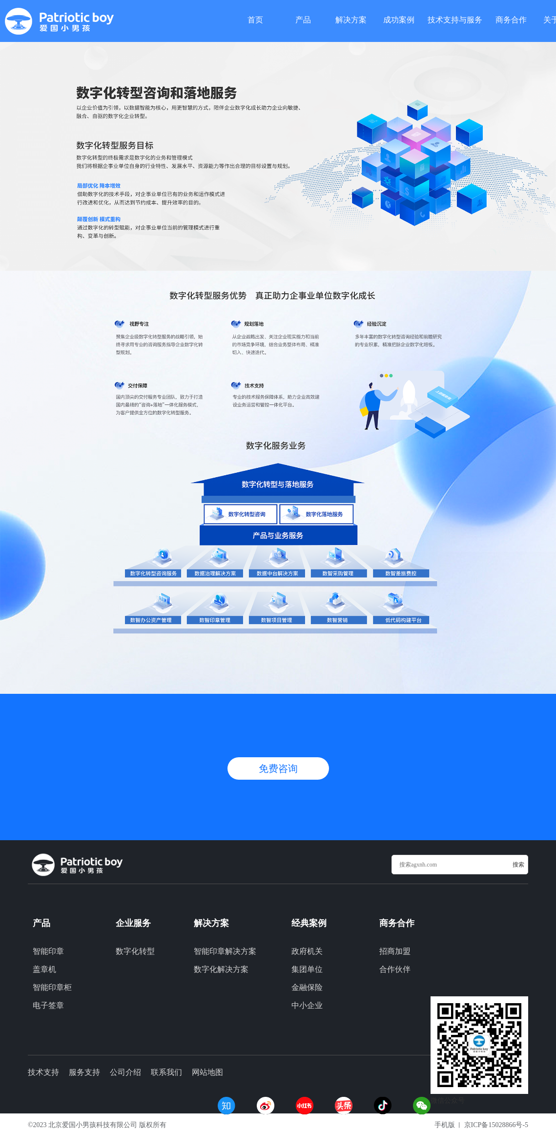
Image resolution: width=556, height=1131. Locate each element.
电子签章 (48, 1005)
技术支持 (43, 1072)
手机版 (444, 1125)
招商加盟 (395, 951)
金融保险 (307, 987)
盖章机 (44, 969)
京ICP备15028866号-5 (496, 1125)
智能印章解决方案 (225, 951)
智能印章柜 (52, 987)
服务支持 (84, 1072)
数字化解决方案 (221, 969)
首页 (255, 19)
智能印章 (48, 951)
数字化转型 (135, 951)
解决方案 (351, 19)
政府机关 (307, 951)
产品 (303, 19)
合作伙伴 (395, 969)
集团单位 (307, 969)
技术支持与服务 (455, 19)
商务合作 (511, 19)
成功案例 (398, 19)
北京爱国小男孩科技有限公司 (92, 1125)
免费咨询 (278, 768)
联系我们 (166, 1072)
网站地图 (207, 1072)
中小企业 (307, 1005)
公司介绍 (125, 1072)
